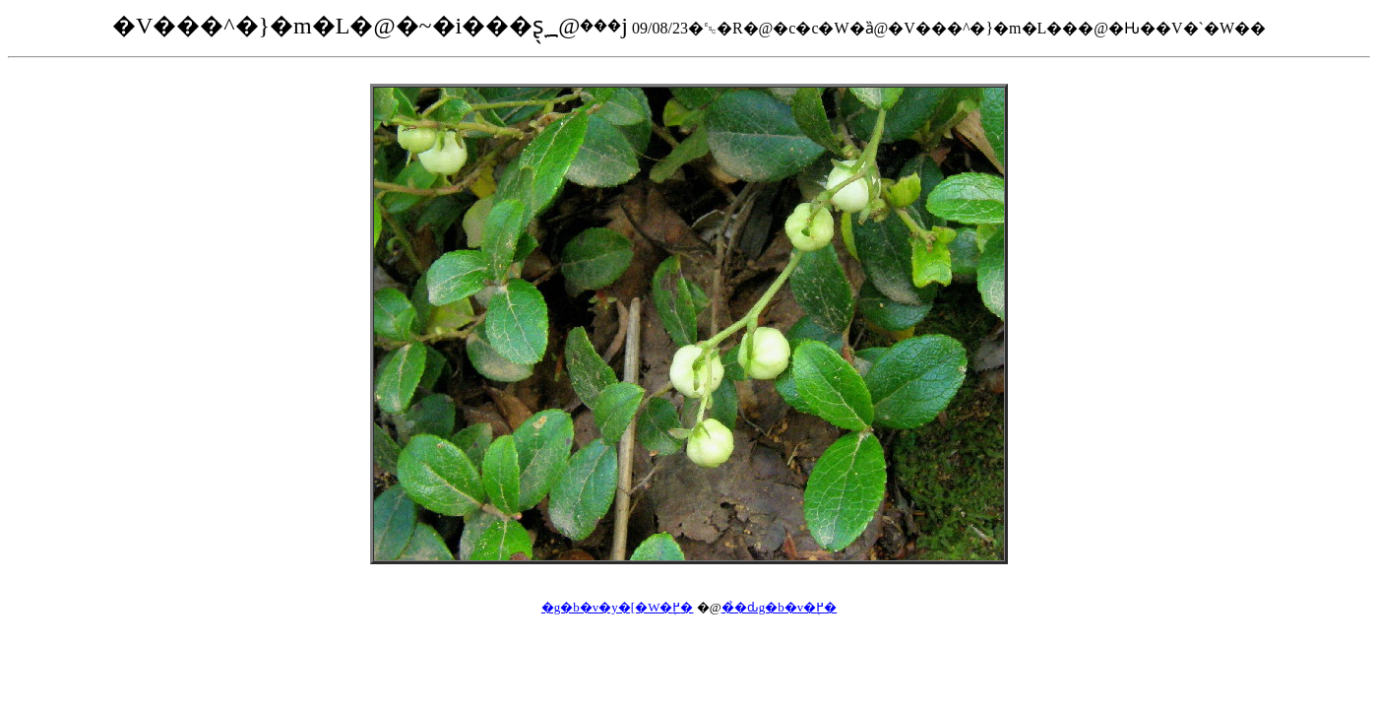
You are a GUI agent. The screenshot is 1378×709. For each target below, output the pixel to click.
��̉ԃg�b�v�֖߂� (779, 607)
